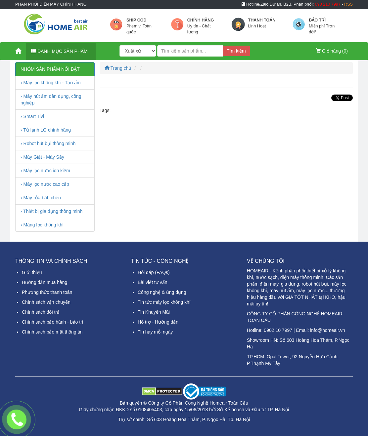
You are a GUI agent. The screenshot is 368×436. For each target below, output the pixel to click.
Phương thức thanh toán (47, 292)
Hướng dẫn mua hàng (44, 282)
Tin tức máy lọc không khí (164, 302)
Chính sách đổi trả (41, 312)
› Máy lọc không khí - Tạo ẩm (51, 82)
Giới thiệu (32, 272)
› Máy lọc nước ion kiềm (45, 170)
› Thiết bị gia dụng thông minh (51, 211)
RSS (348, 4)
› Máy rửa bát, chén (41, 197)
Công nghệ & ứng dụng (162, 292)
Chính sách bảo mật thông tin (52, 332)
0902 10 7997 (278, 330)
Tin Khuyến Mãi (154, 312)
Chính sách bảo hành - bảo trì (52, 322)
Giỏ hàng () (332, 51)
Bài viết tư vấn (152, 282)
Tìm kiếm (236, 51)
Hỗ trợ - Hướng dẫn (158, 322)
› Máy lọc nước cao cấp (45, 184)
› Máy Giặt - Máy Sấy (42, 157)
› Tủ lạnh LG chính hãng (46, 130)
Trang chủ (118, 68)
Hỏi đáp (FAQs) (154, 272)
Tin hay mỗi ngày (155, 332)
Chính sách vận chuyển (46, 302)
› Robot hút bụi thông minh (48, 143)
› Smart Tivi (32, 116)
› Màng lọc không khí (42, 224)
